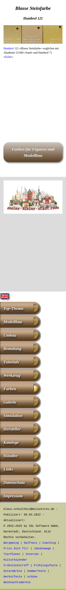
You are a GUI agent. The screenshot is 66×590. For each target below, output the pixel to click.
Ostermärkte (13, 571)
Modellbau (12, 322)
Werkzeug (11, 375)
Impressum (13, 496)
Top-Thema (13, 308)
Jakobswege (42, 548)
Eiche (8, 56)
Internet (32, 554)
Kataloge (11, 442)
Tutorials (11, 362)
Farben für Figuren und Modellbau (33, 152)
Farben (9, 389)
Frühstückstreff (16, 565)
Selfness (30, 543)
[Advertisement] (33, 96)
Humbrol (9, 48)
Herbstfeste (13, 576)
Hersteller (12, 429)
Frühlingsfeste (46, 565)
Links (8, 469)
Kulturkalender (15, 559)
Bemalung (12, 348)
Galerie (9, 402)
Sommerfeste (36, 571)
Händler (10, 455)
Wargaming (11, 543)
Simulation (13, 415)
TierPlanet (12, 554)
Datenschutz (14, 482)
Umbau (9, 335)
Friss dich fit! (16, 548)
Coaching (49, 543)
